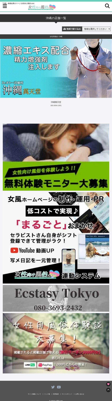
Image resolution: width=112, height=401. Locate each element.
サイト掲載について (34, 394)
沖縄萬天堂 (56, 102)
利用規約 (56, 394)
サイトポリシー (67, 394)
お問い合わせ (79, 394)
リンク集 (47, 394)
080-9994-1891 (56, 105)
